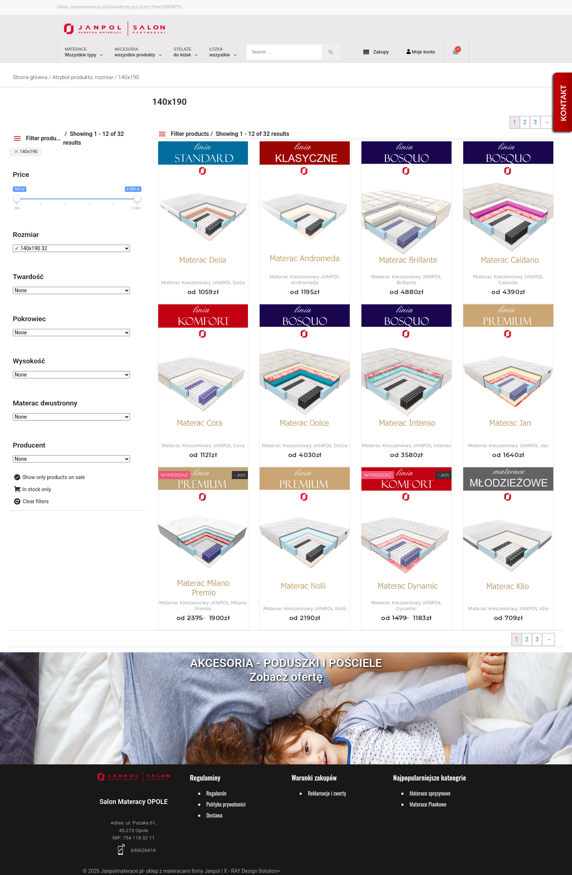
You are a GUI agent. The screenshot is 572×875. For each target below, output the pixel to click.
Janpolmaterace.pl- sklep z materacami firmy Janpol (160, 871)
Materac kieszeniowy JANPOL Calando (508, 279)
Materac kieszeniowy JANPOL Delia (203, 282)
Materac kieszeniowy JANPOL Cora (202, 445)
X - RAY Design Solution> (252, 871)
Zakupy (376, 52)
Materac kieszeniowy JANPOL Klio (508, 608)
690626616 (133, 850)
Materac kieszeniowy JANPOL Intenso (406, 445)
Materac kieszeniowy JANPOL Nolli (304, 608)
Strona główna (30, 77)
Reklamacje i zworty (327, 793)
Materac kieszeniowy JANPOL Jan (508, 445)
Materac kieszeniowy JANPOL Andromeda (305, 279)
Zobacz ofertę (286, 677)
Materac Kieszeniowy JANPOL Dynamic (406, 605)
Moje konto (420, 52)
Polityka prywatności (226, 804)
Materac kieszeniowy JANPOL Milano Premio (203, 605)
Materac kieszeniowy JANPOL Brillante (406, 279)
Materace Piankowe (428, 804)
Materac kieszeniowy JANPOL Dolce (305, 445)
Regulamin (217, 793)
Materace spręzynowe (430, 793)
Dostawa (215, 815)
